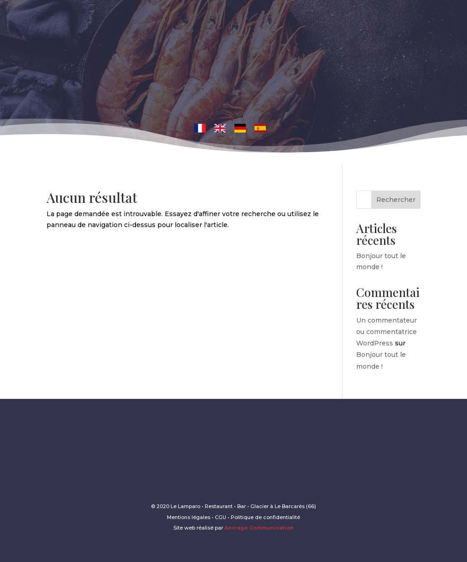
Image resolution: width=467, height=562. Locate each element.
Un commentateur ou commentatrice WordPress (386, 331)
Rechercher (395, 200)
